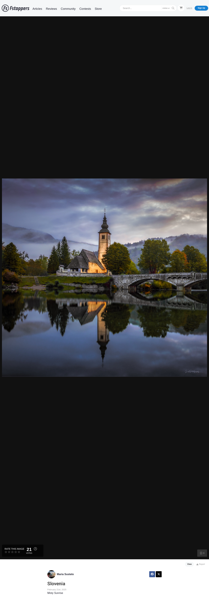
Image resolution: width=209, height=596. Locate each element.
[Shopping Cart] (181, 8)
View (189, 564)
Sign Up (201, 8)
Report (200, 564)
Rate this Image (14, 549)
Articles (37, 8)
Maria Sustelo (65, 574)
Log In (189, 8)
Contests (85, 8)
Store (98, 8)
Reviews (51, 8)
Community (68, 8)
